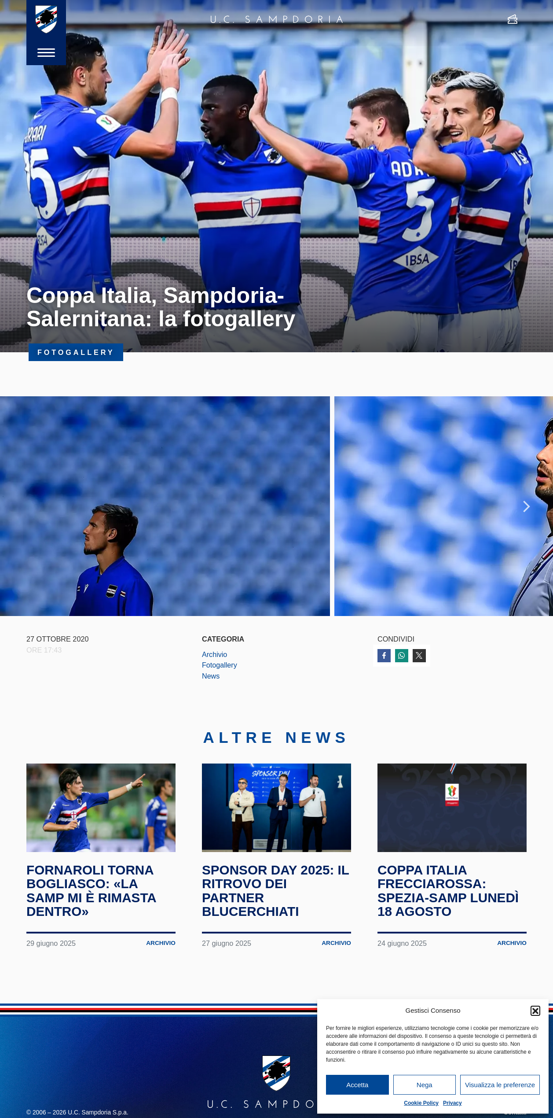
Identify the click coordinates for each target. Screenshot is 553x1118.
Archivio (214, 656)
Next (526, 507)
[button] (535, 1010)
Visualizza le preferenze (500, 1084)
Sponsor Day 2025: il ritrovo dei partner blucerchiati (276, 895)
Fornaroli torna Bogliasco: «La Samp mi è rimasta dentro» (91, 895)
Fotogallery (219, 667)
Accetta (357, 1084)
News (211, 678)
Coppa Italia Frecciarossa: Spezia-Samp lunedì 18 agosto (448, 895)
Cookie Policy (421, 1103)
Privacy (452, 1103)
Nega (424, 1084)
